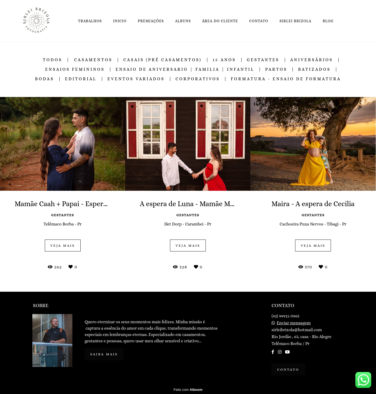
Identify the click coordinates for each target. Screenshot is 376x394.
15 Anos (224, 60)
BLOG (328, 21)
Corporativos (198, 79)
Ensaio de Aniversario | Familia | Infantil (185, 69)
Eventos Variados (136, 79)
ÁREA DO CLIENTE (220, 21)
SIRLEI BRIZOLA (295, 21)
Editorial (81, 79)
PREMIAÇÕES (151, 21)
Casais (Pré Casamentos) (162, 60)
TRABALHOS (90, 21)
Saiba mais (104, 354)
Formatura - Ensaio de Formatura (286, 79)
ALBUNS (183, 21)
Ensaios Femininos (75, 69)
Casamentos (93, 60)
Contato (288, 369)
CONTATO (258, 21)
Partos (276, 69)
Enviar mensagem (294, 323)
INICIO (119, 21)
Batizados (314, 69)
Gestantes (263, 60)
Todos (52, 60)
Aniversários (311, 60)
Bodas (44, 79)
